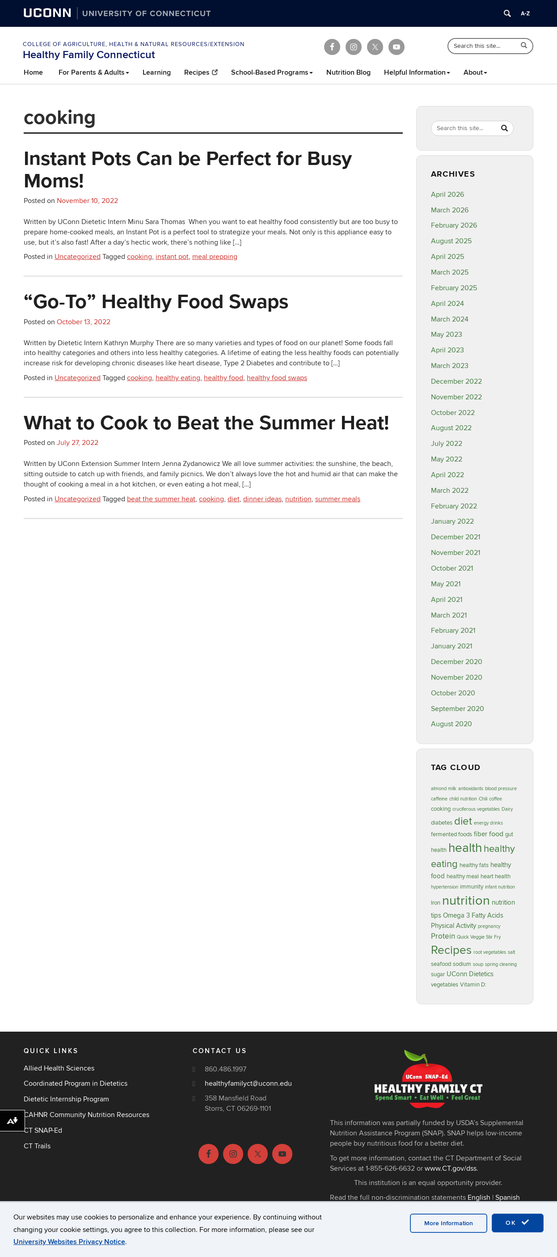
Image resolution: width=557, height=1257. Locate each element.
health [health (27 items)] (465, 848)
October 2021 (452, 568)
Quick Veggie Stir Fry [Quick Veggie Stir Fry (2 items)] (479, 937)
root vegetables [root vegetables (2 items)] (489, 952)
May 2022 (446, 459)
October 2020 (453, 693)
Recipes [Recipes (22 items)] (451, 950)
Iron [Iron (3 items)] (435, 902)
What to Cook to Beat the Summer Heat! (206, 422)
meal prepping (214, 256)
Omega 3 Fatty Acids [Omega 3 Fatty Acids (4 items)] (473, 915)
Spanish (507, 1197)
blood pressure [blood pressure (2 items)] (501, 788)
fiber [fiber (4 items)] (480, 834)
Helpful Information (417, 72)
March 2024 (449, 319)
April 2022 (447, 474)
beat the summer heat (161, 499)
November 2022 (456, 397)
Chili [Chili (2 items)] (483, 799)
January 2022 (452, 521)
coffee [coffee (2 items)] (495, 799)
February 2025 (454, 288)
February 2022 (454, 506)
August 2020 (451, 723)
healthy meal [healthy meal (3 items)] (463, 876)
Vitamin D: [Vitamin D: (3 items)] (473, 984)
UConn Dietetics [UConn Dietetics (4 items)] (470, 974)
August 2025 (451, 241)
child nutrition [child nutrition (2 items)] (463, 799)
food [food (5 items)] (496, 834)
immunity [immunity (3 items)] (471, 886)
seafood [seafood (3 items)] (441, 964)
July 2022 (446, 443)
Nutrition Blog (348, 72)
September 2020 (457, 708)
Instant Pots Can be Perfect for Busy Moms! (188, 169)
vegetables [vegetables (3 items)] (444, 984)
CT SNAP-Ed (43, 1130)
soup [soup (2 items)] (478, 964)
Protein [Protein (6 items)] (443, 936)
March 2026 (449, 210)
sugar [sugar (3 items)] (438, 974)
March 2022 (449, 490)
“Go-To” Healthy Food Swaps (156, 301)
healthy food (223, 377)
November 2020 (456, 677)
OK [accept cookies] (518, 1223)
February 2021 (453, 630)
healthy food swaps (277, 377)
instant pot (172, 256)
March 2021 (449, 615)
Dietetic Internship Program (66, 1099)
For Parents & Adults (94, 72)
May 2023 (446, 334)
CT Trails (37, 1146)
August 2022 (451, 427)
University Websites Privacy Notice (69, 1241)
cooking (139, 256)
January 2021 (451, 646)
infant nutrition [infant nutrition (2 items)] (500, 887)
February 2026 (454, 225)
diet (234, 499)
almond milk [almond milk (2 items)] (443, 788)
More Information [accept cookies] (448, 1223)
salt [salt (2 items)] (511, 952)
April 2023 (447, 350)
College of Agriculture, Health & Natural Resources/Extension (134, 44)
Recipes (201, 72)
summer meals (337, 499)
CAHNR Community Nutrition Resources (86, 1114)
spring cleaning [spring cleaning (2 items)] (501, 964)
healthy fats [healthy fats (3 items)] (474, 865)
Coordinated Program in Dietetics (75, 1083)
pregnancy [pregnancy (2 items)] (489, 926)
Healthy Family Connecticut (89, 54)
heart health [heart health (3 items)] (496, 876)
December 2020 (456, 661)
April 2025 (447, 256)
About (475, 72)
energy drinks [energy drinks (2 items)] (488, 823)
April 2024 (447, 303)
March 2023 (449, 365)
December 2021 (455, 537)
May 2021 (445, 584)
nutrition (298, 499)
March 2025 (449, 272)
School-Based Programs (272, 72)
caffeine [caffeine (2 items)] (439, 799)
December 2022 (456, 381)
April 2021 (446, 599)
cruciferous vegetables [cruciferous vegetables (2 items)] (476, 809)
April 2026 (447, 194)
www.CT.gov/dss (451, 1168)
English (479, 1197)
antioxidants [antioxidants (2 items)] (470, 788)
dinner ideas (262, 499)
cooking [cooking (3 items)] (441, 809)
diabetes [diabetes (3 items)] (441, 822)
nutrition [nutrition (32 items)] (466, 901)
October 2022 (453, 412)
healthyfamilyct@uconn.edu (248, 1083)
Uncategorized (78, 256)
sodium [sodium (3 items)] (462, 964)
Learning (157, 72)
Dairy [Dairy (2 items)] (507, 809)
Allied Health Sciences (59, 1068)
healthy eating (178, 377)
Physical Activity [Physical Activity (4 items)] (453, 926)
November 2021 (455, 552)
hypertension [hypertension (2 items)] (444, 887)
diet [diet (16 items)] (463, 821)
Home (33, 72)
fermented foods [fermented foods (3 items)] (451, 834)
